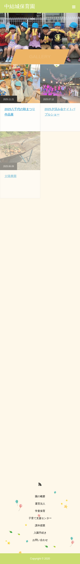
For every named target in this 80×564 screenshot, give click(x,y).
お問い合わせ (40, 540)
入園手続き (40, 532)
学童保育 (40, 510)
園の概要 (40, 496)
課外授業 (40, 525)
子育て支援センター (40, 518)
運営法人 (40, 503)
